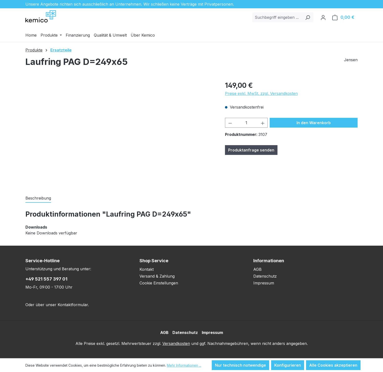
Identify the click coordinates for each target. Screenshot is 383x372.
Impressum (263, 283)
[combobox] (277, 17)
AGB (257, 269)
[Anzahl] (246, 123)
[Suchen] (307, 17)
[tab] (38, 198)
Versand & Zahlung (157, 276)
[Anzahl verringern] (230, 123)
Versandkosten (176, 343)
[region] (120, 132)
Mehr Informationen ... (184, 365)
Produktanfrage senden (251, 150)
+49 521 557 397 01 (46, 279)
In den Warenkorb (314, 122)
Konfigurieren (287, 365)
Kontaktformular (73, 304)
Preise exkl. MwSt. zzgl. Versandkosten (261, 93)
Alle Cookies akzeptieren (333, 365)
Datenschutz (265, 276)
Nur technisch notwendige (240, 365)
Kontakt (146, 269)
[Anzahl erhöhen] (263, 123)
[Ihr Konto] (323, 17)
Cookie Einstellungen (158, 283)
